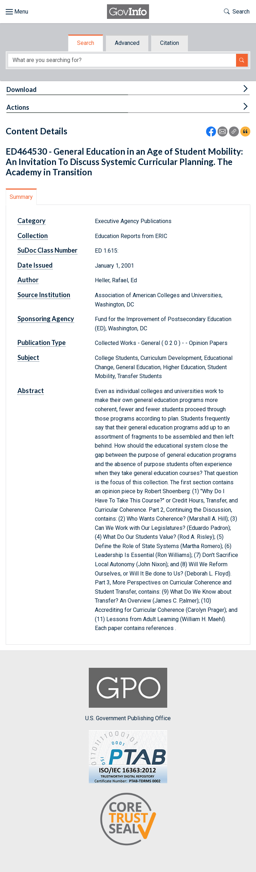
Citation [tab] (169, 43)
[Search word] (122, 60)
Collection (32, 235)
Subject (28, 357)
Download (21, 89)
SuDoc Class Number (47, 250)
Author (28, 280)
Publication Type (41, 342)
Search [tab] (85, 43)
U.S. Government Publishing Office (128, 695)
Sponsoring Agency (45, 319)
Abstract (30, 390)
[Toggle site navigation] (17, 12)
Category (31, 221)
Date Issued (35, 265)
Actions (17, 107)
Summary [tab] (21, 197)
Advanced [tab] (127, 43)
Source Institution (43, 295)
